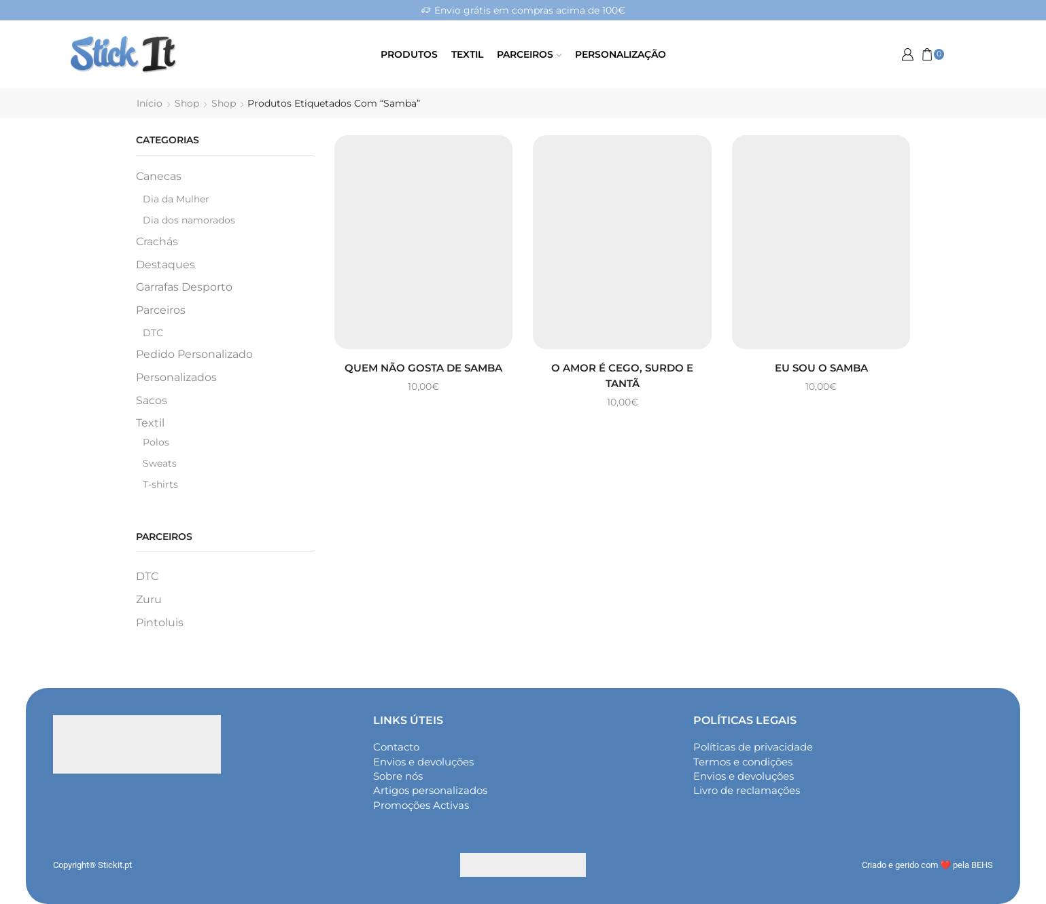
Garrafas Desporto (184, 287)
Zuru (149, 599)
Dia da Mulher (176, 199)
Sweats (160, 462)
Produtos (409, 54)
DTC (153, 333)
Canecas (158, 176)
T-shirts (160, 483)
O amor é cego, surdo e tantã (622, 375)
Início (149, 103)
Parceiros (529, 54)
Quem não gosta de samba (424, 367)
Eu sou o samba (821, 367)
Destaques (165, 263)
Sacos (151, 399)
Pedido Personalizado (194, 354)
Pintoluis (160, 621)
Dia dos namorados (189, 220)
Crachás (157, 241)
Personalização (620, 54)
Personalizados (176, 376)
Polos (156, 441)
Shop (187, 103)
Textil (467, 54)
